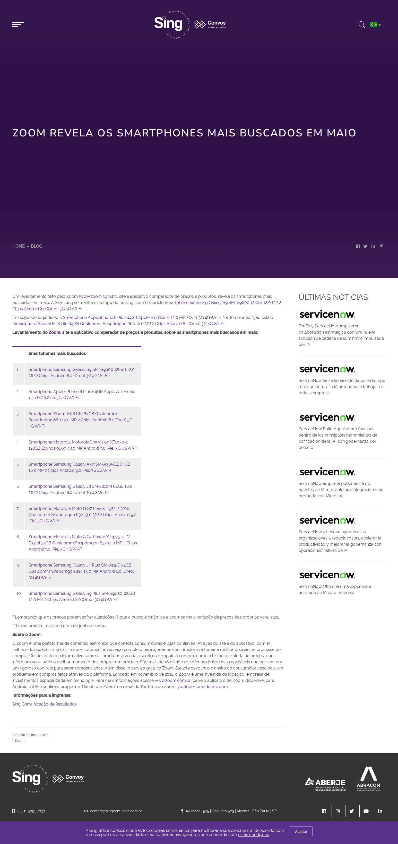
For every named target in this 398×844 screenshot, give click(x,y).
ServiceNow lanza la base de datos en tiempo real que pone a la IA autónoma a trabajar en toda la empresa (342, 386)
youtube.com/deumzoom (202, 686)
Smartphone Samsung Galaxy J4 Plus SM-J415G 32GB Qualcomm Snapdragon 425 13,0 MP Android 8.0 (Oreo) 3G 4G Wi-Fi (81, 571)
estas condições (253, 834)
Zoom (19, 740)
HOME (18, 246)
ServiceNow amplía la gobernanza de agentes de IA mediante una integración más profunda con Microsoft (341, 489)
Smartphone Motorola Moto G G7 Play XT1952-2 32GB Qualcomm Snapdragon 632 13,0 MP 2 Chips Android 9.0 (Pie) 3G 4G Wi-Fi (82, 514)
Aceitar (301, 832)
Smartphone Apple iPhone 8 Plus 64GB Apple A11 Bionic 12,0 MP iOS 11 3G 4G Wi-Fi (142, 317)
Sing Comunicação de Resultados (44, 704)
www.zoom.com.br (98, 296)
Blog (36, 246)
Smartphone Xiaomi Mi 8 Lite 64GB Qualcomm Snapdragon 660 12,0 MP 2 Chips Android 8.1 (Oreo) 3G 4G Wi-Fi (118, 323)
